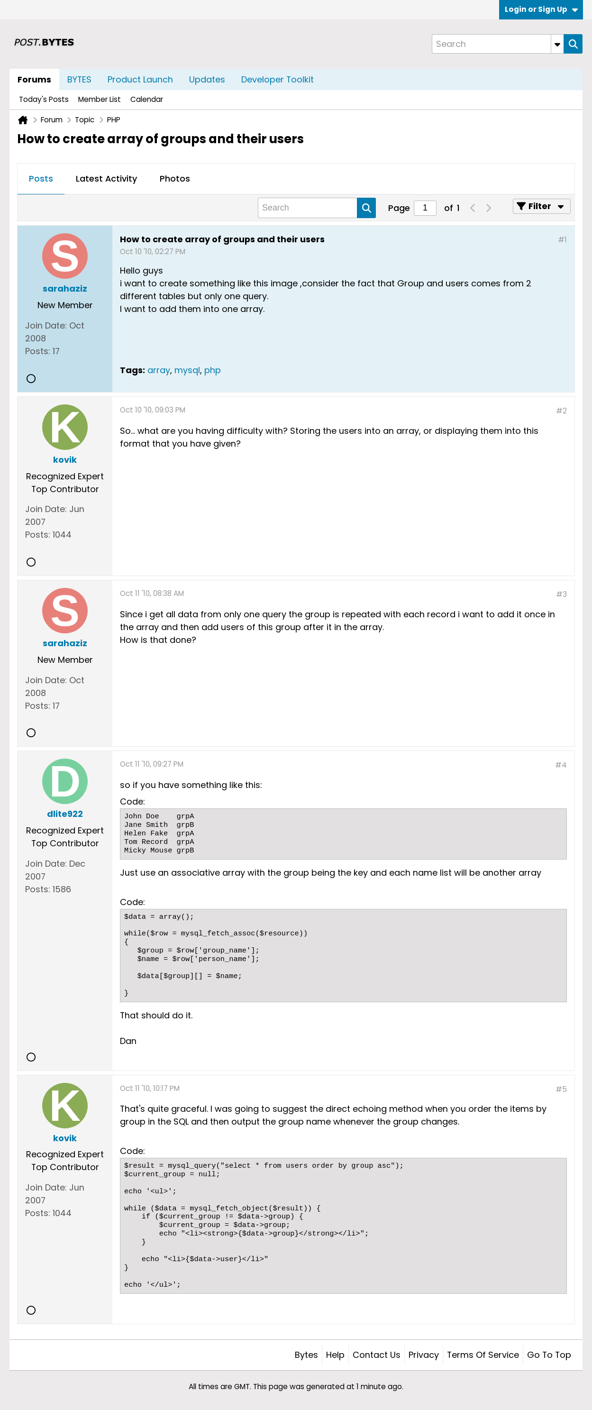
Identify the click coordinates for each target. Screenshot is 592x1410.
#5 (561, 1089)
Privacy (424, 1355)
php (212, 370)
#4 (561, 765)
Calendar (146, 99)
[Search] (498, 44)
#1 (562, 240)
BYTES (79, 79)
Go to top (549, 1355)
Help (335, 1355)
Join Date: (46, 325)
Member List (99, 99)
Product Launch (140, 79)
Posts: (37, 351)
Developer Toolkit (277, 79)
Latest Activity (106, 178)
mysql (187, 370)
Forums (34, 79)
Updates (207, 79)
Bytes (306, 1355)
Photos (175, 178)
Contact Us (377, 1355)
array (158, 370)
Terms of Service (483, 1355)
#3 (561, 594)
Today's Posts (44, 99)
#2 (561, 411)
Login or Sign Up (541, 9)
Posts (41, 178)
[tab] (41, 179)
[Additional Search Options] (557, 44)
